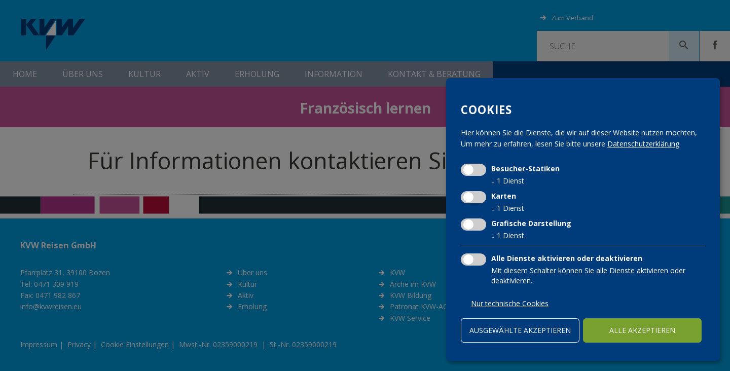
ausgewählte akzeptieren (520, 330)
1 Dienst (507, 180)
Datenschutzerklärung (643, 144)
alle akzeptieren (642, 330)
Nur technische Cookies (510, 303)
